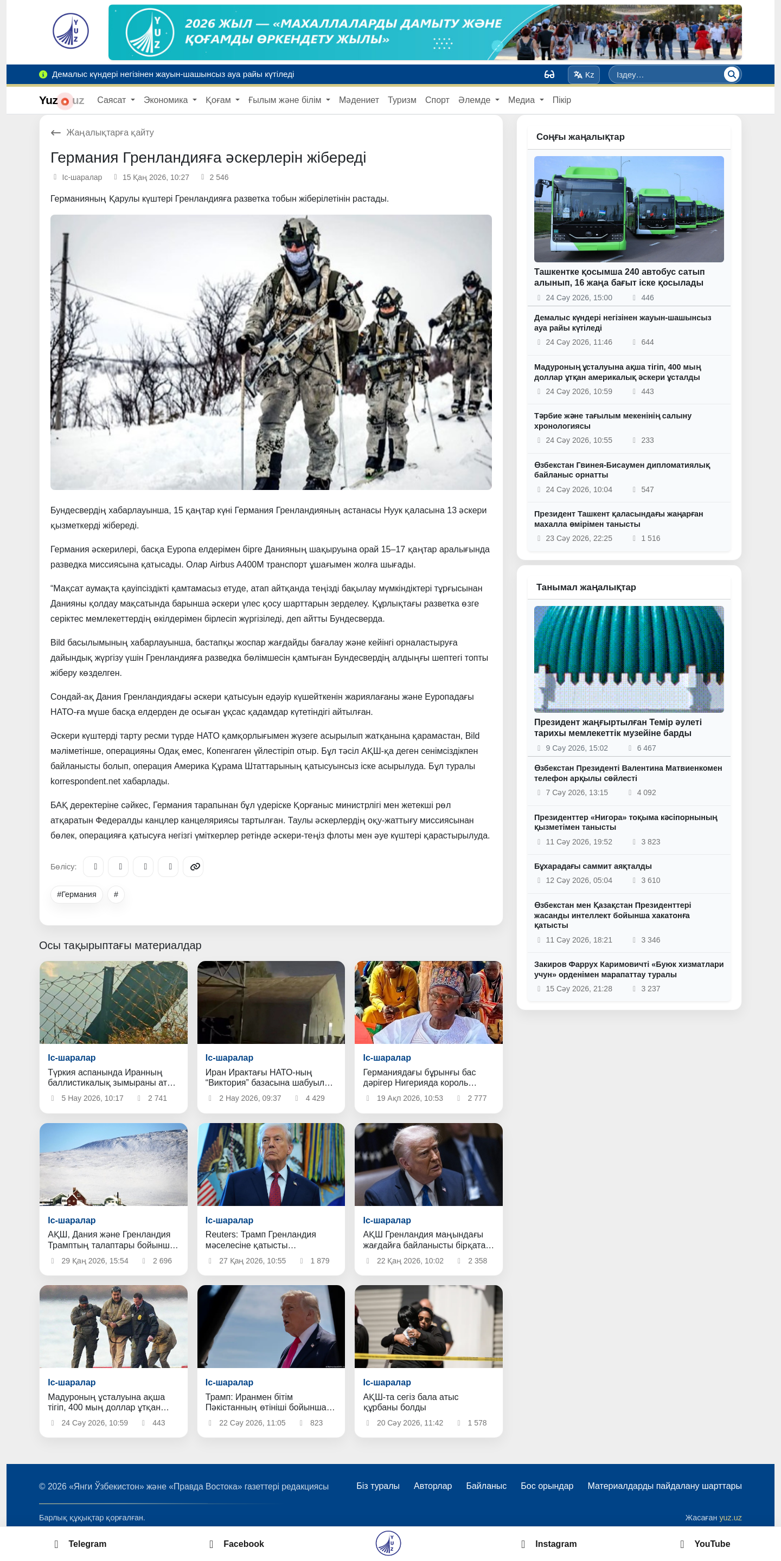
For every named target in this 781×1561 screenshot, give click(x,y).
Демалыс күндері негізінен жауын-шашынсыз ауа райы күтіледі (623, 322)
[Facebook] (118, 866)
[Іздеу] (731, 74)
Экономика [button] (167, 100)
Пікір (562, 100)
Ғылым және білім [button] (286, 100)
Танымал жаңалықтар (586, 587)
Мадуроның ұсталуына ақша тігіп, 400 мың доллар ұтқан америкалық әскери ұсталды (617, 372)
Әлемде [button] (475, 100)
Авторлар (433, 1486)
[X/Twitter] (143, 866)
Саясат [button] (113, 100)
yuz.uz (730, 1517)
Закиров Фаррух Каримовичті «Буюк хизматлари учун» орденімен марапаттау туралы (629, 969)
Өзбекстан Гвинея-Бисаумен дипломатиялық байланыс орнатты (622, 470)
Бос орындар (547, 1486)
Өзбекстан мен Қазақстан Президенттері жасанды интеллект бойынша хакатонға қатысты (613, 915)
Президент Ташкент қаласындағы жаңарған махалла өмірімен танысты (618, 518)
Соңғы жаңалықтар (580, 137)
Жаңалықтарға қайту (102, 132)
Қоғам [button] (219, 100)
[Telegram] (93, 866)
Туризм (402, 100)
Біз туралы (378, 1486)
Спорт (437, 100)
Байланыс (486, 1486)
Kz (584, 74)
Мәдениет (359, 100)
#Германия (77, 894)
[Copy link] (193, 866)
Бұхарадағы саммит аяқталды (593, 866)
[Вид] (549, 74)
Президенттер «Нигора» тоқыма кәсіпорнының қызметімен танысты (625, 822)
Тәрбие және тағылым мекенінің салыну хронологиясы (613, 420)
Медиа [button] (522, 100)
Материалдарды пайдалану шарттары (664, 1486)
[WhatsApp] (168, 866)
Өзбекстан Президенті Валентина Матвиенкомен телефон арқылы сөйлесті (628, 773)
